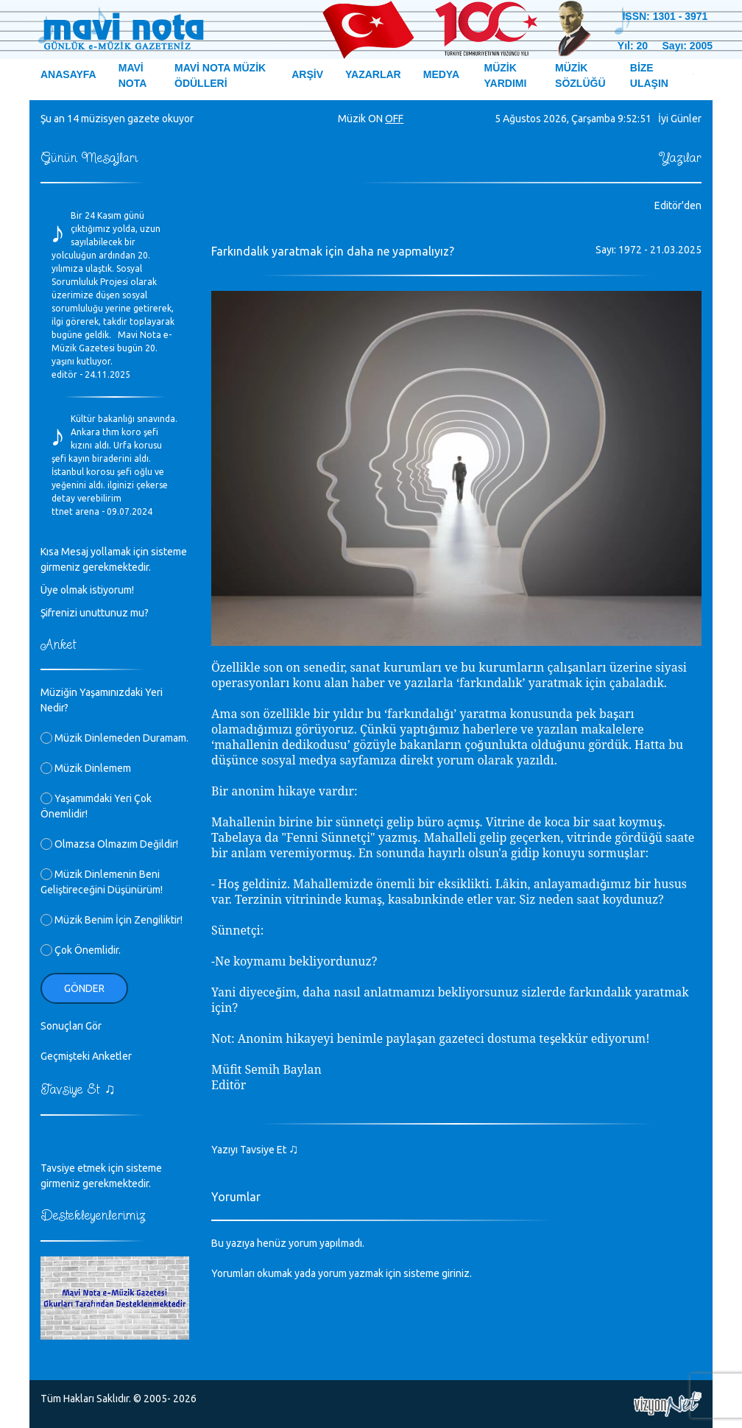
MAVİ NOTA (133, 75)
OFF (394, 118)
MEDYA (441, 74)
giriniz (456, 1273)
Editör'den (678, 205)
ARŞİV (307, 74)
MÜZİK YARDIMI (505, 75)
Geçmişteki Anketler (86, 1056)
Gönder (84, 988)
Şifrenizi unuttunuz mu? (94, 613)
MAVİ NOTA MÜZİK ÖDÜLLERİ (220, 75)
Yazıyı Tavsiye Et (255, 1150)
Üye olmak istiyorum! (87, 590)
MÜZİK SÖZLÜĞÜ (580, 75)
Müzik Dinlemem (85, 768)
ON (375, 118)
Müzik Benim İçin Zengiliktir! (111, 920)
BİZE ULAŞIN (649, 75)
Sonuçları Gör (71, 1026)
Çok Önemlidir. (80, 950)
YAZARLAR (373, 74)
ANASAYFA (68, 74)
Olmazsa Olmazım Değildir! (109, 844)
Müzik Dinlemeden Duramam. (114, 738)
